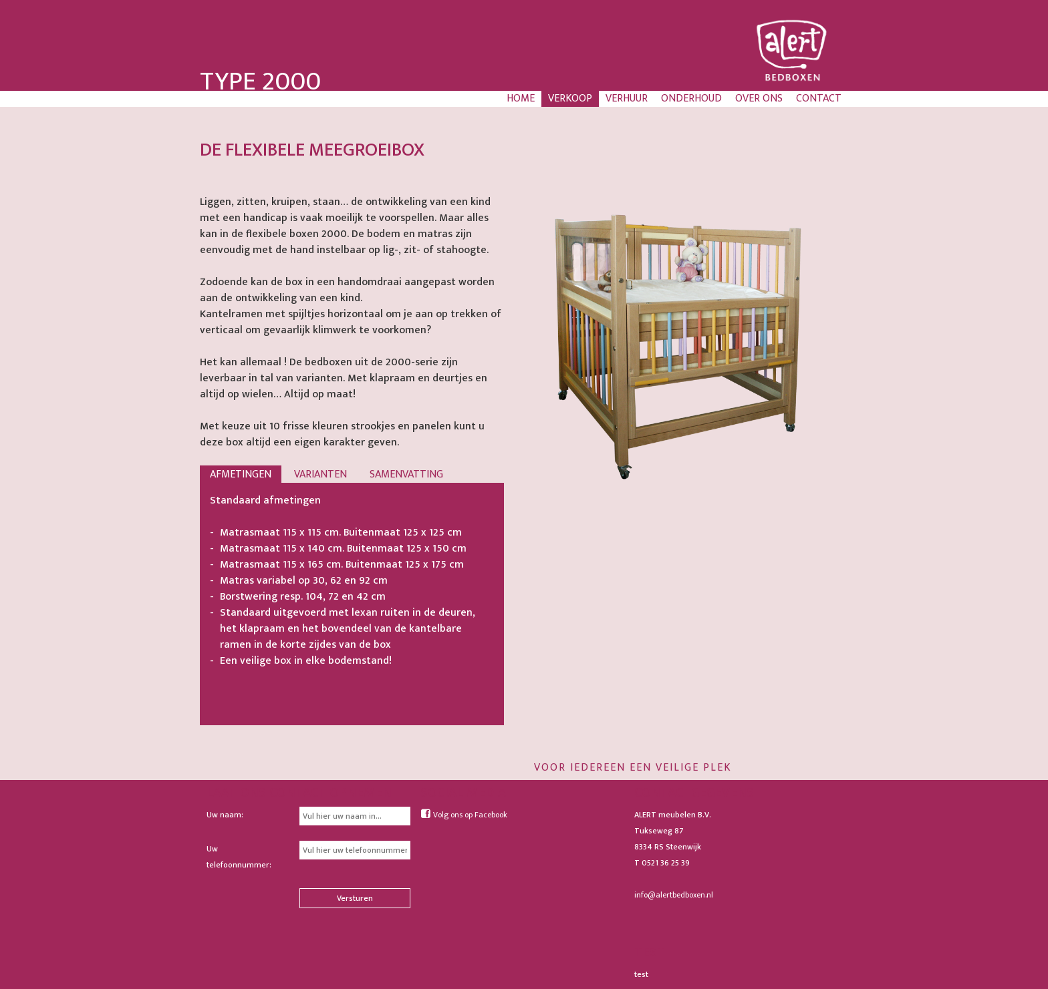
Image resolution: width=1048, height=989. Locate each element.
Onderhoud (691, 99)
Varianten (320, 474)
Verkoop (570, 99)
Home (521, 99)
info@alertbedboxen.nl (673, 895)
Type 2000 (260, 81)
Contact (818, 99)
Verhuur (627, 99)
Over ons (759, 99)
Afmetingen (240, 474)
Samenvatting (406, 474)
